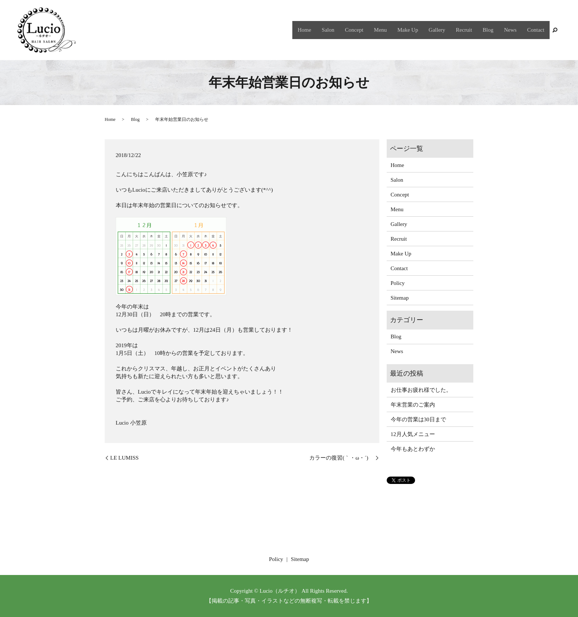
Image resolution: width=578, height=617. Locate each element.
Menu (391, 30)
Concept (367, 30)
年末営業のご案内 (413, 405)
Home (321, 30)
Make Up (417, 30)
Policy (398, 283)
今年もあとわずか (413, 449)
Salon (342, 30)
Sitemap (400, 298)
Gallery (444, 30)
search (555, 30)
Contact (536, 30)
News (512, 30)
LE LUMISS (124, 458)
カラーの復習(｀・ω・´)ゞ (341, 458)
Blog (492, 30)
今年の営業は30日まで (418, 419)
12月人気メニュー (413, 434)
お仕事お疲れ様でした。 (421, 390)
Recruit (470, 30)
